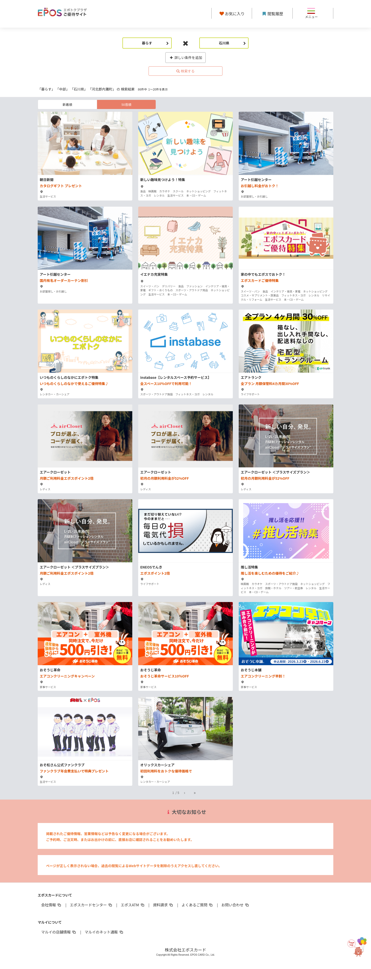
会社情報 (51, 904)
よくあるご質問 (197, 904)
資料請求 (163, 904)
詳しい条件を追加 (185, 57)
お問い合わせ (235, 904)
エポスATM (133, 904)
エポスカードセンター (91, 904)
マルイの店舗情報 (59, 931)
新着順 (67, 104)
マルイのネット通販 (104, 931)
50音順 (126, 104)
